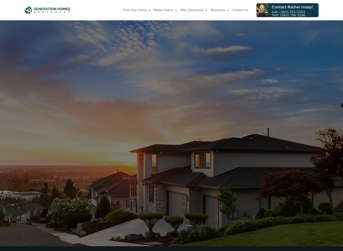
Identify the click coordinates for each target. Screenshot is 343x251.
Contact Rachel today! (292, 7)
